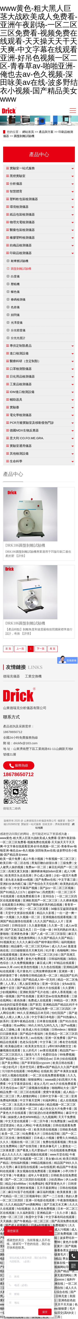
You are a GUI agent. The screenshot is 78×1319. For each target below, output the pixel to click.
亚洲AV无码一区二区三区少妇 (39, 954)
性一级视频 (33, 1317)
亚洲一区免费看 (55, 1038)
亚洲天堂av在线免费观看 (53, 996)
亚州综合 (49, 896)
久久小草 (63, 1212)
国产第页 (35, 1004)
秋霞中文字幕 (35, 1217)
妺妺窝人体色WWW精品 (24, 1117)
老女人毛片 (41, 1083)
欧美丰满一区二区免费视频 (55, 1233)
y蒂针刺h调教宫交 (60, 1046)
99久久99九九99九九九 (43, 1025)
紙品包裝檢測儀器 (22, 214)
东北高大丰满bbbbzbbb (29, 1104)
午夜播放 (20, 1175)
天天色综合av (9, 1088)
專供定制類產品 (21, 345)
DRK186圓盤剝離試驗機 (25, 545)
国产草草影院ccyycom (36, 1063)
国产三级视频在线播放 (35, 1088)
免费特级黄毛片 (56, 1254)
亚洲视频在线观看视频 (58, 917)
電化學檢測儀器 (21, 415)
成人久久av (59, 946)
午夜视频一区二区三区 (61, 858)
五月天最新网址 (47, 1187)
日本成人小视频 (44, 1137)
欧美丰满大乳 (20, 1038)
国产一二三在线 (53, 1196)
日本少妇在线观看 (65, 1058)
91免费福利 (36, 1183)
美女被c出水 (54, 1158)
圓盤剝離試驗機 (24, 136)
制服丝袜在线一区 (60, 1262)
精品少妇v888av (16, 1183)
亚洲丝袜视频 (26, 1187)
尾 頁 (52, 648)
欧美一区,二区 (11, 1133)
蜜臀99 (56, 1242)
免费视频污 (60, 1225)
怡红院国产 (59, 1013)
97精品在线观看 (64, 963)
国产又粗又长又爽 (56, 1204)
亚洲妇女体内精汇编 (13, 883)
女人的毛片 (30, 1050)
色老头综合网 (29, 1042)
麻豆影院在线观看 (27, 1167)
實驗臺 (14, 407)
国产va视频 (68, 1025)
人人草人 (11, 983)
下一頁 (40, 648)
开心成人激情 (43, 875)
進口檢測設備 (19, 353)
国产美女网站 (11, 1063)
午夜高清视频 (42, 1125)
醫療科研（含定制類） (25, 361)
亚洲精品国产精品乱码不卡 (60, 1004)
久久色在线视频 (51, 967)
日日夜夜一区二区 (26, 1108)
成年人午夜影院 (38, 1175)
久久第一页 (56, 925)
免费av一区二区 (36, 867)
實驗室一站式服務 (22, 168)
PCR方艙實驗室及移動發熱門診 (32, 422)
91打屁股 (11, 938)
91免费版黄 (58, 1121)
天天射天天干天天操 (59, 1304)
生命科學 (16, 461)
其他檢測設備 (19, 453)
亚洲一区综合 (51, 983)
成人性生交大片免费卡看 (56, 1108)
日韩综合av (44, 1058)
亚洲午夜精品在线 (23, 1021)
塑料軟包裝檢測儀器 (24, 199)
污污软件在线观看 (14, 1071)
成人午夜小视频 (33, 858)
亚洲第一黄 (66, 971)
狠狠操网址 (35, 1079)
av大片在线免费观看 (63, 1083)
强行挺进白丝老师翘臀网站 (46, 1113)
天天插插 (6, 1221)
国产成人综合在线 (57, 1292)
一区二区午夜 (40, 1121)
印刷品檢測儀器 (21, 253)
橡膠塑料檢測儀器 (22, 237)
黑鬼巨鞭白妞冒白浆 (44, 863)
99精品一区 (61, 1000)
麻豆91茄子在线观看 (21, 1192)
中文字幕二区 (49, 1042)
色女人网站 (24, 1125)
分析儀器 (16, 183)
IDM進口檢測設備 (22, 392)
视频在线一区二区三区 (26, 1142)
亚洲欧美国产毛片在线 (35, 992)
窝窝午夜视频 (52, 1092)
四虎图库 (48, 892)
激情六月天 (33, 1054)
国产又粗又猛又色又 (18, 929)
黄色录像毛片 (49, 1146)
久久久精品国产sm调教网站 (23, 1204)
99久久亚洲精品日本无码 (33, 1013)
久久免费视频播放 (23, 963)
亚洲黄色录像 (20, 933)
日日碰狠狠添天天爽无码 (27, 950)
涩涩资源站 (7, 1125)
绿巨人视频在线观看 (15, 1075)
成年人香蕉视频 (62, 992)
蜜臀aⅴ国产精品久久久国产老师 (57, 1067)
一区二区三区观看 (37, 908)
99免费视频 (66, 1054)
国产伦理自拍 (55, 1287)
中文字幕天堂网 (30, 1100)
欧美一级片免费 (10, 858)
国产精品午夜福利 (32, 1033)
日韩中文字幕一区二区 (55, 1096)
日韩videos (58, 1029)
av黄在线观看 (49, 1050)
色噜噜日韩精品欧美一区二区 (39, 975)
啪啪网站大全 (61, 1088)
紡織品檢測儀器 (21, 245)
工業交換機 (33, 676)
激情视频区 (24, 1137)
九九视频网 (49, 1117)
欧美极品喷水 (14, 1046)
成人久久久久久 (12, 1154)
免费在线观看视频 (55, 1142)
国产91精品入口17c (13, 892)
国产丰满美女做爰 (65, 1071)
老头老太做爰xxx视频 (19, 879)
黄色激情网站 (27, 938)
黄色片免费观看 (36, 958)
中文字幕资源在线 (20, 1083)
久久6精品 (54, 1258)
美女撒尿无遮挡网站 (59, 1275)
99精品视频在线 (41, 1162)
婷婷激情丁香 (9, 975)
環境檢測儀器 (19, 206)
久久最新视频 (38, 925)
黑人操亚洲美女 (30, 983)
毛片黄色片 (24, 971)
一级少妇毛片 (9, 1067)
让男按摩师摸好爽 (45, 971)
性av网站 (20, 1025)
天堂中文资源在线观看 (20, 913)
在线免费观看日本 (29, 896)
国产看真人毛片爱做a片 (32, 1150)
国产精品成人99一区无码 (39, 979)
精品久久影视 (46, 913)
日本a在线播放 (41, 1225)
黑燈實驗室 (17, 176)
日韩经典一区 (14, 908)
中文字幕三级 (67, 879)
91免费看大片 (31, 1133)
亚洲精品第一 (46, 1212)
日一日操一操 (43, 929)
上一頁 (20, 648)
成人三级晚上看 (10, 1029)
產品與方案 (46, 131)
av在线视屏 (47, 1167)
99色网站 (33, 1071)
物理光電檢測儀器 (22, 222)
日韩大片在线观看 (49, 988)
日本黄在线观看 (47, 1021)
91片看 (50, 950)
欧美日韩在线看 (63, 1063)
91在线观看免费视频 (63, 1150)
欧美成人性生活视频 (36, 1029)
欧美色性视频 (30, 967)
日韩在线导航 (51, 1133)
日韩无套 (62, 1296)
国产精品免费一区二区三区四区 (51, 1008)
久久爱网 (68, 988)
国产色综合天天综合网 (43, 883)
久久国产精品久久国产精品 (56, 938)
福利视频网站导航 (60, 1267)
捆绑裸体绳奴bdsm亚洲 (46, 871)
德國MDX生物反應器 (24, 430)
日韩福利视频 (57, 958)
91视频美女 (7, 942)
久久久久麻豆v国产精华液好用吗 (37, 942)
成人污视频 (62, 1229)
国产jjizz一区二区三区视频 (57, 888)
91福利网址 (50, 1100)
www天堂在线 (59, 1154)
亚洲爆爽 (54, 1171)
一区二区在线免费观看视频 (48, 1075)
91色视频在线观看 (12, 1317)
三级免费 (66, 863)
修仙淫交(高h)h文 (63, 1312)
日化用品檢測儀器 (22, 376)
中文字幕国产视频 (26, 888)
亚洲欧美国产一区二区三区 (40, 900)
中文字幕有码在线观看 (61, 1217)
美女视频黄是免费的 (15, 1008)
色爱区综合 (50, 1054)
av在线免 (37, 1038)
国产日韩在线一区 (20, 1129)
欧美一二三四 (52, 1317)
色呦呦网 (63, 950)
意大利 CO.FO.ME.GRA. (27, 438)
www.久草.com (9, 967)
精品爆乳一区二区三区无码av (30, 946)
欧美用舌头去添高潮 (18, 875)
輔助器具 (16, 399)
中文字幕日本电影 (43, 1017)
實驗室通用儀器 (21, 446)
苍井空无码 (27, 1067)
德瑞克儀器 (11, 676)
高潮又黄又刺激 (18, 871)
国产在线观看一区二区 (29, 1158)
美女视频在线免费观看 (32, 1171)
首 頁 (8, 648)
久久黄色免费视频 (44, 1208)
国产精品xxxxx (55, 1279)
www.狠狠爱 (59, 1308)
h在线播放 (23, 1208)
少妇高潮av (56, 1179)
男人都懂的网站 (27, 1096)
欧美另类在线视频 (46, 1129)
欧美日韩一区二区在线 (15, 863)
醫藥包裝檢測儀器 (22, 230)
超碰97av (34, 892)
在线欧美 (46, 1071)
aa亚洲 (72, 1121)
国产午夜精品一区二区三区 (32, 1221)
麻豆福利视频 (46, 1192)
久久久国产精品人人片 (49, 921)
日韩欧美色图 (68, 1129)
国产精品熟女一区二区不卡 (18, 1058)
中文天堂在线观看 (17, 1121)
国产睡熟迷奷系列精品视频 (45, 904)
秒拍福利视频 (20, 1162)
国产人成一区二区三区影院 (49, 933)
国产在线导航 (29, 1146)
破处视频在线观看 (36, 1154)
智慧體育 (16, 191)
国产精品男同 (26, 988)
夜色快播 (20, 1000)
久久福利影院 (26, 1212)
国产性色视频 (26, 996)
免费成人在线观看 (40, 1000)
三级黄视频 (18, 1079)
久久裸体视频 (69, 900)
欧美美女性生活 (35, 1046)
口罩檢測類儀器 (21, 368)
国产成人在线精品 (17, 1225)
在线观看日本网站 (14, 904)
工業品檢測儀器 (21, 384)
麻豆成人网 (44, 963)
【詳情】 (21, 555)
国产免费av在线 (46, 879)
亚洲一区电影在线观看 (41, 1200)
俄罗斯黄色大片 (55, 1183)
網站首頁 (28, 131)
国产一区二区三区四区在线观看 (26, 1179)
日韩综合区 (19, 925)
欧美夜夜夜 (64, 1192)
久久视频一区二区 (29, 917)
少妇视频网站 (9, 992)
